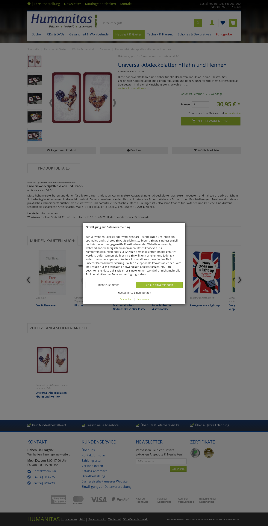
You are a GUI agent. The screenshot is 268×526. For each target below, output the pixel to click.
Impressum (143, 299)
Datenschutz (126, 299)
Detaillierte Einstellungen (134, 292)
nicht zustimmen (111, 285)
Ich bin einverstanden (159, 285)
